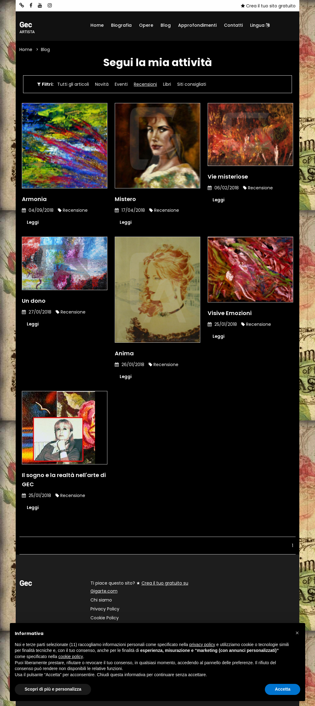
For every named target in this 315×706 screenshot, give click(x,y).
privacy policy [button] (202, 644)
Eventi (121, 84)
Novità (102, 84)
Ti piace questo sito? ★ (139, 587)
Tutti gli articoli (73, 84)
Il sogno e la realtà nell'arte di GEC (64, 479)
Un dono (34, 301)
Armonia (34, 199)
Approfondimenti (197, 25)
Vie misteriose (228, 176)
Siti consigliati (191, 84)
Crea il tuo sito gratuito (268, 6)
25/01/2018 (222, 324)
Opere (146, 25)
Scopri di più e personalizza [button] (53, 689)
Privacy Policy (104, 609)
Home (97, 25)
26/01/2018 (129, 364)
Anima (124, 353)
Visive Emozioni (230, 313)
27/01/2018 (36, 312)
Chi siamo (101, 600)
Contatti (233, 25)
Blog (166, 25)
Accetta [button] (282, 689)
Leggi (33, 222)
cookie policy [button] (70, 656)
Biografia (121, 25)
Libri (167, 84)
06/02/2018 (223, 188)
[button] (297, 633)
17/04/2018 (130, 210)
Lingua (259, 25)
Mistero (125, 199)
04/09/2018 (38, 210)
